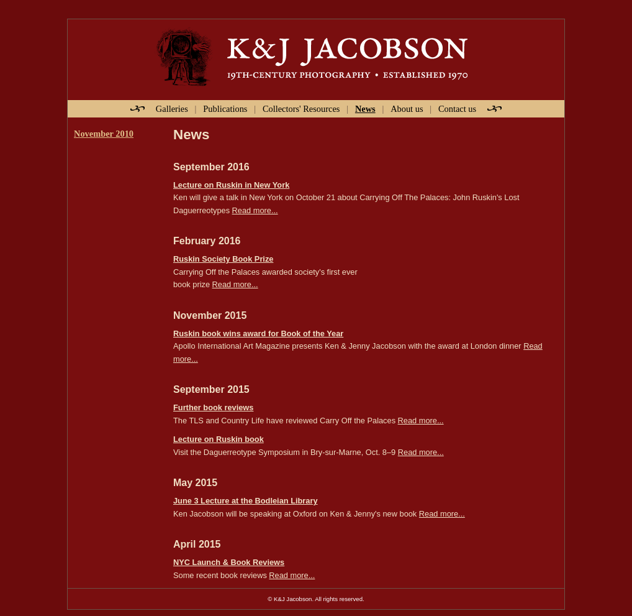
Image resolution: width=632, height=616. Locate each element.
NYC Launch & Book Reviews (228, 562)
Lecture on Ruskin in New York (231, 185)
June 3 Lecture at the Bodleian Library (245, 500)
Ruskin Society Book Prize (223, 259)
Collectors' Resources (301, 109)
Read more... (255, 210)
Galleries (172, 109)
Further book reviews (213, 407)
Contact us (457, 109)
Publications (225, 109)
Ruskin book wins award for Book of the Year (258, 333)
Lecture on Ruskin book (218, 439)
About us (406, 109)
